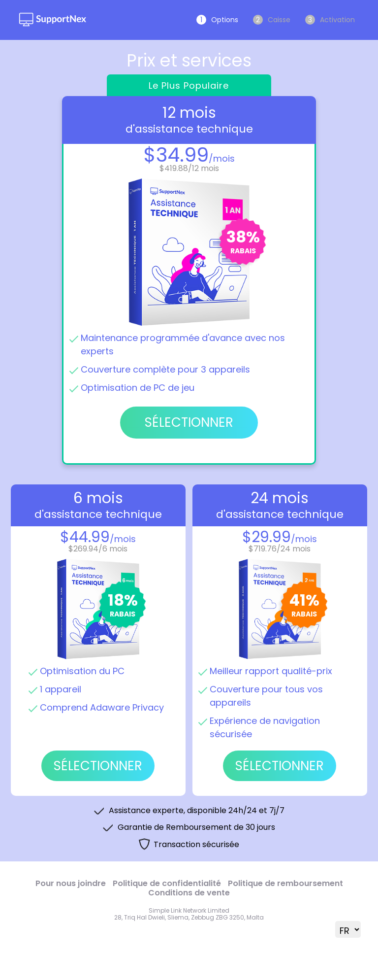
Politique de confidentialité (167, 883)
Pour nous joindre (70, 883)
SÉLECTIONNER (98, 766)
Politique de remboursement (285, 883)
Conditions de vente (189, 892)
